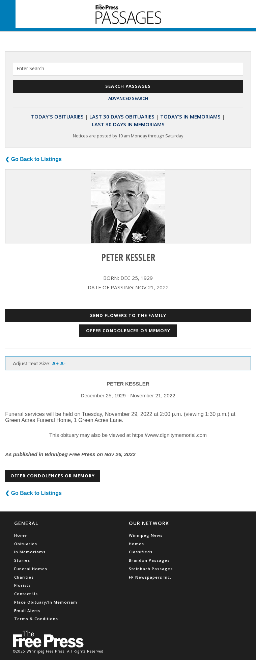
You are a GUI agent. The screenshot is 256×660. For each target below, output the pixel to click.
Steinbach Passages (151, 568)
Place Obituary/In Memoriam (45, 602)
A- (62, 363)
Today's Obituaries (57, 116)
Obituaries (25, 543)
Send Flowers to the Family (128, 315)
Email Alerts (27, 610)
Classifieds (140, 551)
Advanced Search (128, 98)
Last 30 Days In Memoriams (128, 124)
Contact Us (26, 593)
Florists (22, 585)
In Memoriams (30, 551)
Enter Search (30, 68)
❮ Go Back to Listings (33, 159)
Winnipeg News (146, 535)
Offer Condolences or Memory (128, 330)
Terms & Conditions (36, 618)
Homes (136, 543)
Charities (24, 577)
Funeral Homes (30, 568)
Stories (22, 560)
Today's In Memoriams (190, 116)
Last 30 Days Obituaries (121, 116)
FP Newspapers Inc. (150, 577)
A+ (55, 363)
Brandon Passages (149, 560)
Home (20, 535)
